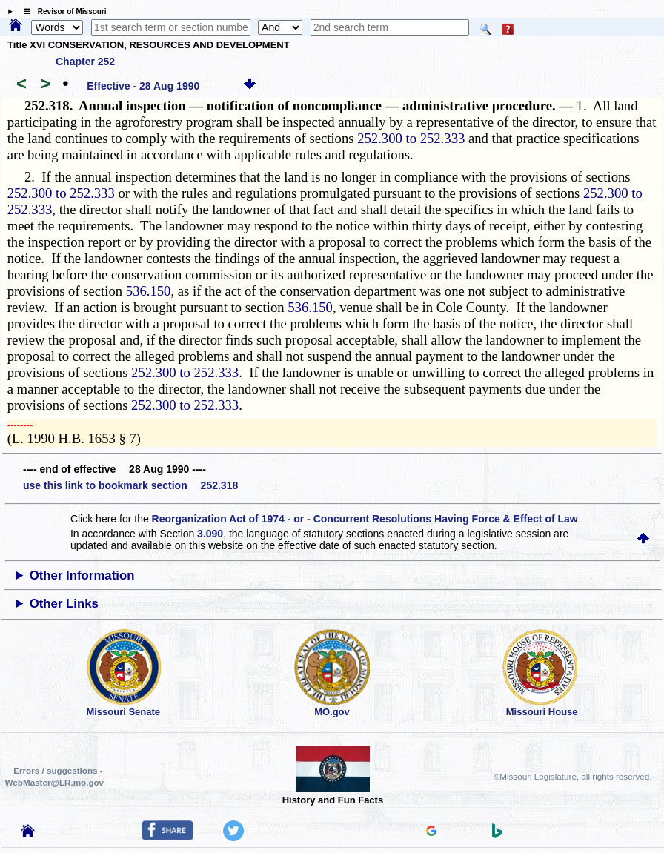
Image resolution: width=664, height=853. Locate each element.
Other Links (64, 604)
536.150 (148, 291)
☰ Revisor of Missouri (61, 11)
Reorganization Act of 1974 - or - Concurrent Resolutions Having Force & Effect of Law (365, 519)
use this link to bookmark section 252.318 (130, 485)
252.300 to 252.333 (411, 138)
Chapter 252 (85, 61)
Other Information (82, 575)
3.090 (210, 534)
